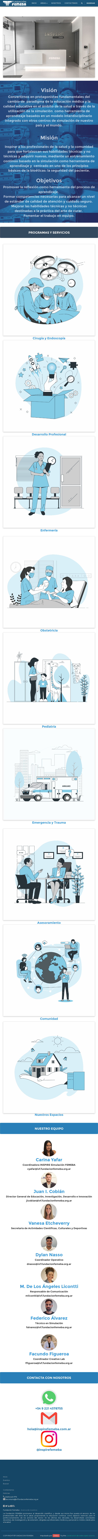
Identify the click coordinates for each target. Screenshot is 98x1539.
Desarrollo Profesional (49, 434)
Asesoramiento (49, 923)
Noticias (6, 1493)
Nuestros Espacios (49, 1115)
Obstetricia (49, 630)
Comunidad (49, 1019)
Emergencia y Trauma (49, 823)
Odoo (56, 1536)
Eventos (6, 1480)
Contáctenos (8, 1490)
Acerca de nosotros (29, 1510)
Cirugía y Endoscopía (49, 338)
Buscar (6, 1484)
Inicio (5, 1477)
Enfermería (49, 530)
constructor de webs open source (80, 1536)
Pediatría (49, 727)
